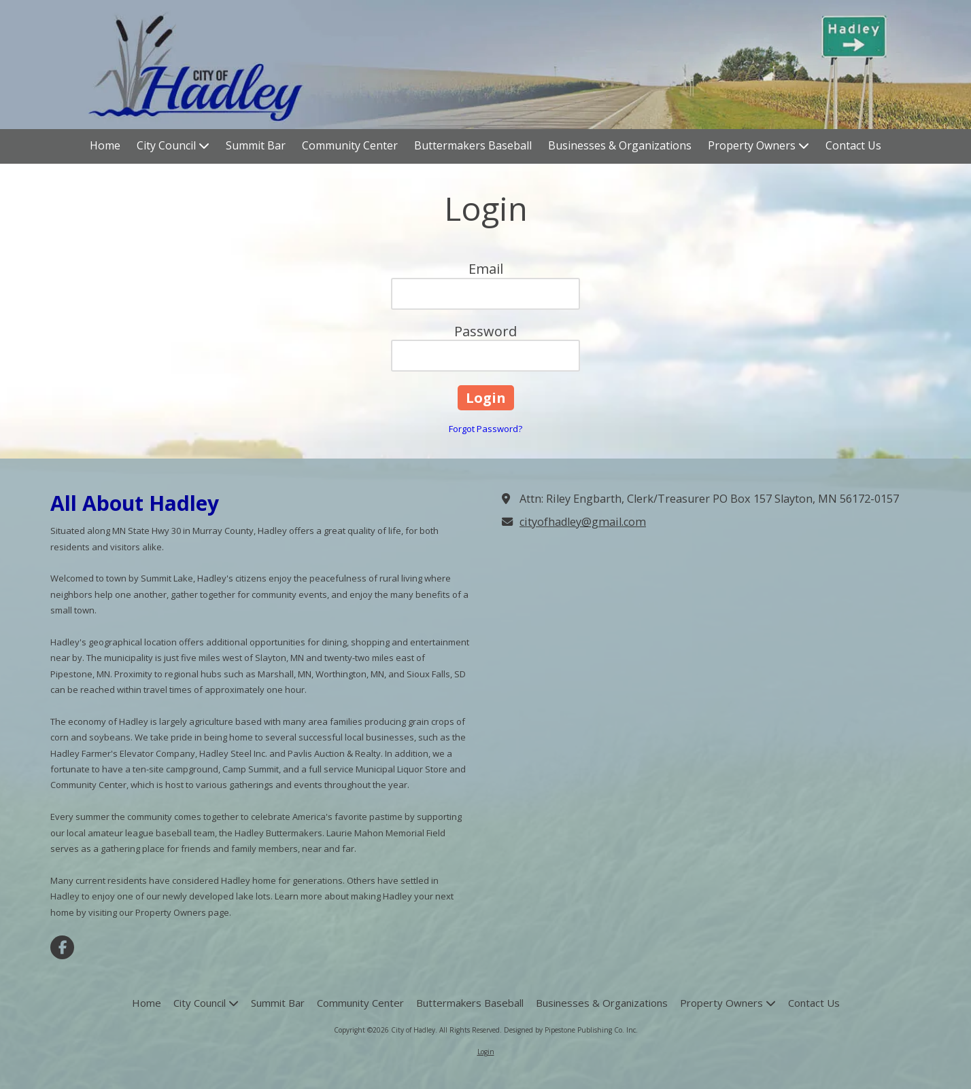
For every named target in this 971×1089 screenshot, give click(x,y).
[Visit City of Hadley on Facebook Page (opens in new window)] (62, 947)
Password (485, 331)
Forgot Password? (485, 429)
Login (485, 1051)
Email (486, 269)
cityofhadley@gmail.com (582, 521)
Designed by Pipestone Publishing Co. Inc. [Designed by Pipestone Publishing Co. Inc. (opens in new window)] (571, 1030)
